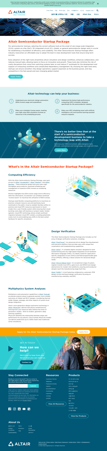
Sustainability (12, 432)
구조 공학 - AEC (73, 408)
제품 (71, 14)
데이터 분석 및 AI (73, 381)
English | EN (89, 10)
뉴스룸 (30, 426)
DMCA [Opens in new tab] (78, 442)
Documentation (51, 388)
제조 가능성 (72, 398)
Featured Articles (51, 384)
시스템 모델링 (72, 410)
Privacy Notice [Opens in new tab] (50, 442)
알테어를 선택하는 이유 (59, 14)
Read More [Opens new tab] (57, 5)
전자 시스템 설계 (73, 386)
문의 (68, 10)
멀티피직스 (71, 403)
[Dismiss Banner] (98, 3)
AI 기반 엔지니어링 (74, 379)
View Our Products (78, 416)
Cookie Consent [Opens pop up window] (42, 444)
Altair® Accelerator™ (22, 182)
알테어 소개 (11, 426)
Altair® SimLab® (44, 294)
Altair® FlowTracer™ (58, 242)
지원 (56, 10)
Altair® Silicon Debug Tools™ (61, 263)
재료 (70, 400)
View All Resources (56, 404)
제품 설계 (71, 393)
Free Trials (50, 10)
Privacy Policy (27, 400)
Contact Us (26, 362)
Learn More (61, 150)
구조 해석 (71, 405)
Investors (21, 428)
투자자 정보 (62, 10)
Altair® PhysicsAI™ (14, 307)
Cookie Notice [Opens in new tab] (72, 442)
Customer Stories (51, 379)
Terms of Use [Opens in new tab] (41, 442)
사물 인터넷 (72, 396)
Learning (48, 393)
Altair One (87, 14)
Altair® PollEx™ (56, 272)
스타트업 (48, 396)
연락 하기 (30, 432)
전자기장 (71, 384)
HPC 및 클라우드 (73, 391)
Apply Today (16, 77)
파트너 (20, 426)
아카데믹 (48, 398)
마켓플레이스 (74, 10)
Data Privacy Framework (61, 442)
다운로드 (48, 386)
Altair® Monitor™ (36, 182)
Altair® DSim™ (56, 249)
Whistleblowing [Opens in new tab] (85, 442)
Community (49, 391)
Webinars (49, 381)
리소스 (96, 14)
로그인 (82, 10)
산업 (78, 14)
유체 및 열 (71, 388)
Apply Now (83, 332)
